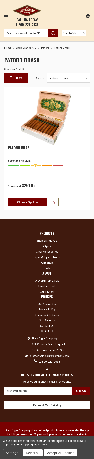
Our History (47, 291)
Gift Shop (47, 262)
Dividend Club (47, 286)
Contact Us (47, 325)
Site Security (47, 320)
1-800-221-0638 (27, 24)
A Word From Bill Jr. (47, 280)
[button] (16, 78)
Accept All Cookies (60, 453)
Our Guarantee (47, 303)
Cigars (47, 246)
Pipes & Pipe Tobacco (47, 257)
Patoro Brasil (20, 147)
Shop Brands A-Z (47, 240)
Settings (12, 453)
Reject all (32, 453)
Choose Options (27, 202)
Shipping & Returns (47, 314)
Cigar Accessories (47, 251)
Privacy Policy (47, 309)
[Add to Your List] (54, 202)
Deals (47, 268)
